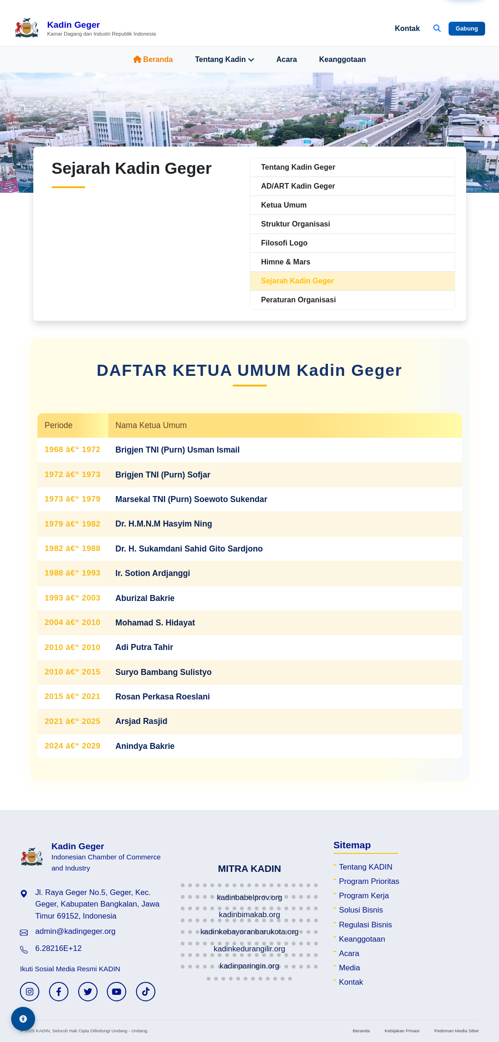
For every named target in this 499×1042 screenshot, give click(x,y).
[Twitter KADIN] (88, 991)
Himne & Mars (286, 262)
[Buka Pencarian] (437, 29)
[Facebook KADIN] (58, 991)
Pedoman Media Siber (456, 1030)
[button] (183, 885)
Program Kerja (364, 895)
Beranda (153, 59)
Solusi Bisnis (361, 910)
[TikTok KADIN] (145, 991)
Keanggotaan (342, 59)
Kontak (407, 28)
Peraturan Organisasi (298, 300)
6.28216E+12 (58, 948)
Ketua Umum (284, 205)
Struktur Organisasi (295, 224)
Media (349, 967)
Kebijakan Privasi (402, 1030)
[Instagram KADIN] (29, 991)
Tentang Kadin (224, 59)
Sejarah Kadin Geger (297, 281)
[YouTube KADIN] (116, 991)
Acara (287, 59)
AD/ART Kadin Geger (298, 186)
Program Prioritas (369, 881)
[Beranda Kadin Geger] (85, 29)
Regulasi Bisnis (365, 924)
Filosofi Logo (284, 243)
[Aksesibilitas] (23, 1019)
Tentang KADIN (366, 867)
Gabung (467, 28)
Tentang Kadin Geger (298, 167)
